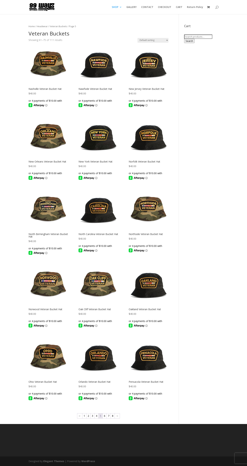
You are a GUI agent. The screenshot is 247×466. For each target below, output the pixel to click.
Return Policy (195, 7)
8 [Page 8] (112, 415)
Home (32, 26)
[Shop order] (152, 40)
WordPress (88, 461)
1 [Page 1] (84, 415)
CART (179, 7)
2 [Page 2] (88, 415)
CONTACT (147, 7)
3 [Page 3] (92, 415)
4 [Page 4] (96, 415)
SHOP (115, 7)
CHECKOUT (164, 7)
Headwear (42, 26)
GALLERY (131, 7)
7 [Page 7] (108, 415)
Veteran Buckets (58, 26)
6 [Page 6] (104, 415)
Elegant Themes (53, 461)
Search (189, 41)
